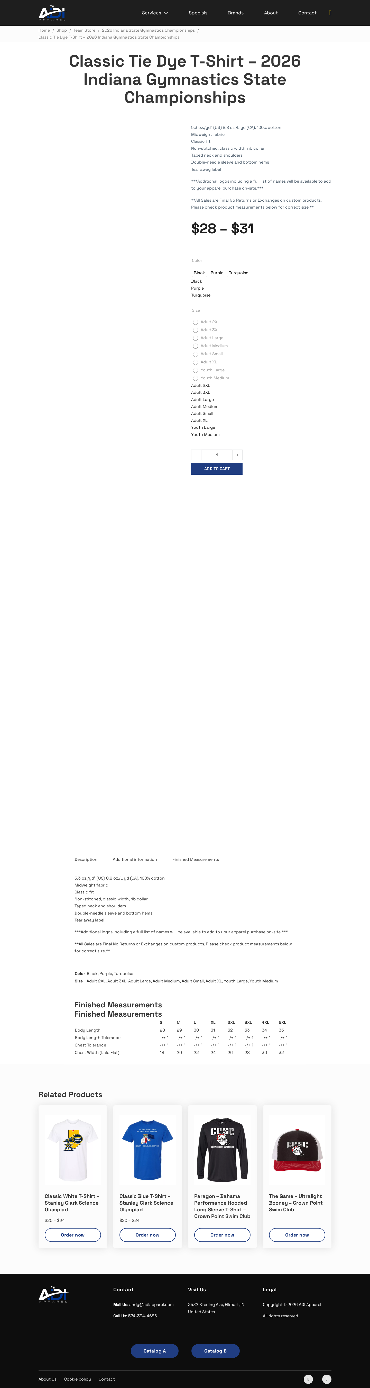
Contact (307, 13)
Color (197, 260)
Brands (236, 13)
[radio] (199, 273)
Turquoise (123, 973)
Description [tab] (86, 859)
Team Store (319, 491)
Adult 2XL (96, 981)
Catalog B (215, 1351)
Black (92, 973)
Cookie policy (77, 1379)
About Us (48, 1379)
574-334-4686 (142, 1316)
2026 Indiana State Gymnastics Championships (260, 491)
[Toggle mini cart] (330, 13)
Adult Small (193, 981)
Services (151, 13)
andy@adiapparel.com (151, 1304)
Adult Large (139, 981)
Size (196, 310)
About (271, 13)
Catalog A (155, 1351)
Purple (105, 973)
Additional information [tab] (135, 859)
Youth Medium (263, 981)
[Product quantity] (216, 455)
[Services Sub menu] (166, 13)
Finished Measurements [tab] (195, 859)
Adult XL (214, 981)
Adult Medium (166, 981)
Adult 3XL (116, 981)
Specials (198, 13)
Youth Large (236, 981)
